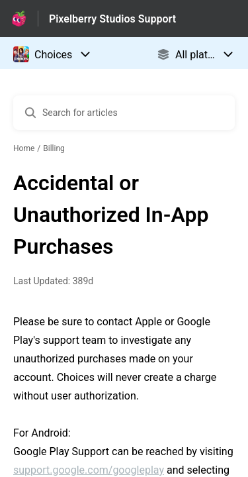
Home (23, 148)
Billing (54, 148)
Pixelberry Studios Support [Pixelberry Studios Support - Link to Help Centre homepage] (112, 19)
